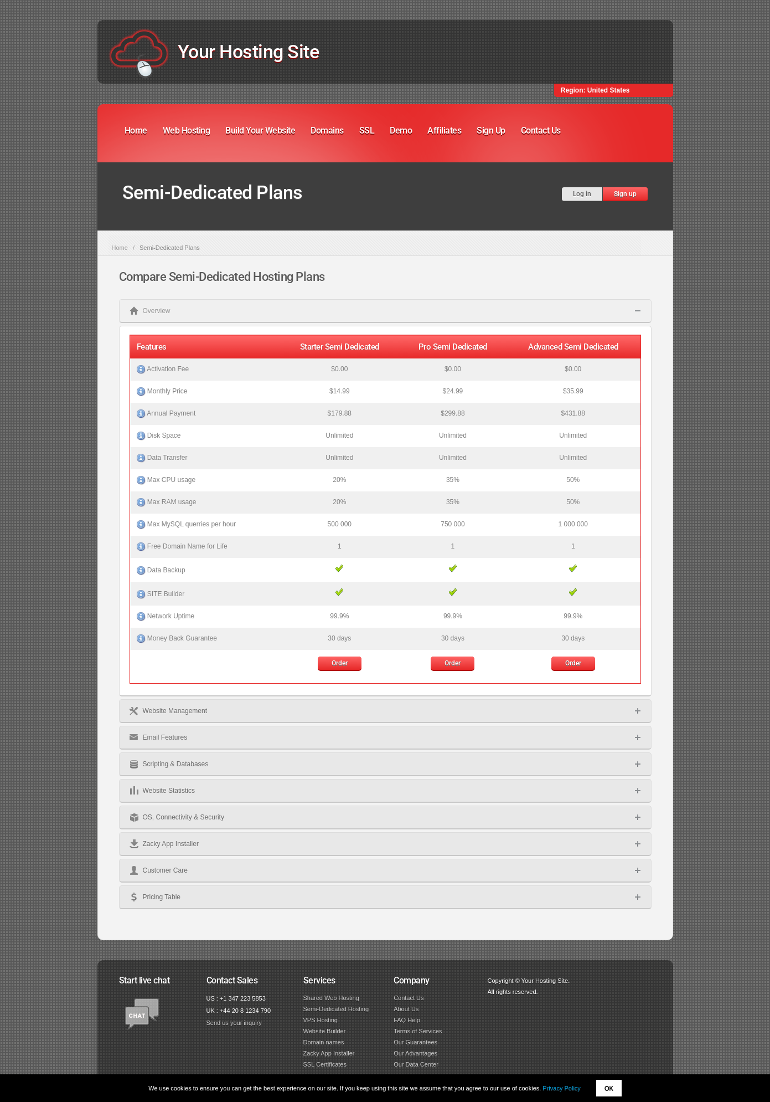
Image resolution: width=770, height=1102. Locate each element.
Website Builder (324, 1031)
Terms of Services (418, 1031)
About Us (406, 1009)
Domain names (323, 1042)
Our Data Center (416, 1064)
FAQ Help (407, 1020)
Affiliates (444, 130)
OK (608, 1088)
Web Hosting (186, 130)
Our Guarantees (415, 1042)
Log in (582, 194)
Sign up (625, 194)
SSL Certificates (325, 1064)
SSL (367, 130)
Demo (401, 130)
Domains (327, 130)
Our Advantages (415, 1053)
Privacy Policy (561, 1088)
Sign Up (491, 130)
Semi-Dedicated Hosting (336, 1009)
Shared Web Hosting (331, 998)
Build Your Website (260, 130)
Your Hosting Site (248, 51)
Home (136, 130)
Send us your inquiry (234, 1022)
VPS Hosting (320, 1020)
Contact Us (541, 130)
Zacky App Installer (329, 1053)
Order (340, 663)
